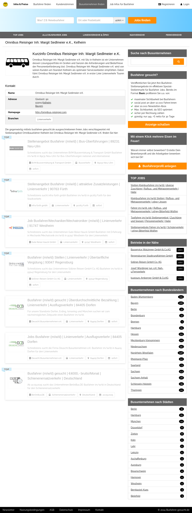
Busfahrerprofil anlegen (157, 166)
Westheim (157, 483)
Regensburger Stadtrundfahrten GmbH (157, 256)
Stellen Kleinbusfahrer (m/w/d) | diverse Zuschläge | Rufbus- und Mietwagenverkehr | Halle (155, 188)
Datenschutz (66, 510)
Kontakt (99, 510)
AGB (52, 510)
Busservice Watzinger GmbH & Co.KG (157, 249)
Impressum (84, 510)
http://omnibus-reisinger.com (51, 112)
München (157, 421)
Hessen (157, 334)
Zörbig (157, 434)
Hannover (157, 477)
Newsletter (8, 510)
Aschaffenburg (157, 458)
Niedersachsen (157, 346)
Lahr (157, 446)
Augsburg (157, 465)
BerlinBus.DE (37, 395)
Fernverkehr (174, 35)
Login (184, 4)
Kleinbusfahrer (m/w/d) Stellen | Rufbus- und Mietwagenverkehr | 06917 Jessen (155, 200)
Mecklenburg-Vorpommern (157, 340)
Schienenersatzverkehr (62, 395)
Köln (157, 440)
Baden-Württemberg (157, 297)
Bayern (39, 106)
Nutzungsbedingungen (32, 510)
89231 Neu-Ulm (104, 163)
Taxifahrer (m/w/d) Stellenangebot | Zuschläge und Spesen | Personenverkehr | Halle (156, 219)
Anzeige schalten (157, 124)
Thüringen (157, 390)
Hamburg (157, 328)
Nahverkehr (137, 35)
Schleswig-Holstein (157, 384)
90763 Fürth (81, 205)
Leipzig (157, 452)
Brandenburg (157, 315)
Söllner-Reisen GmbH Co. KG (44, 279)
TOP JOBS (18, 35)
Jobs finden (142, 20)
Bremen (157, 322)
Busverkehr (82, 163)
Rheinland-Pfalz (157, 359)
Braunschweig (157, 471)
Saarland (157, 365)
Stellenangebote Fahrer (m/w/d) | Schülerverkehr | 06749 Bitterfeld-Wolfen (157, 229)
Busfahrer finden (42, 4)
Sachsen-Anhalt (157, 377)
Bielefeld (157, 496)
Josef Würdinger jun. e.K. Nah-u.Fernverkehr (157, 270)
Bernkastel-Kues (157, 490)
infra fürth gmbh (38, 205)
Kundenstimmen (65, 4)
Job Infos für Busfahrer (122, 4)
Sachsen (157, 371)
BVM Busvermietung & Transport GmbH (50, 163)
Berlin (157, 309)
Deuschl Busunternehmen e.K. (45, 321)
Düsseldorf (157, 427)
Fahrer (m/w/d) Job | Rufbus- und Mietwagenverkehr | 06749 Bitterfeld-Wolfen (154, 210)
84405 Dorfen (96, 321)
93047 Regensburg (97, 279)
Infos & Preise (20, 4)
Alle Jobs (54, 35)
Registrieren (166, 4)
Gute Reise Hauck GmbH (42, 242)
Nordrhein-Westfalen (157, 353)
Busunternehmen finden (91, 4)
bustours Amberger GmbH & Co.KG (157, 278)
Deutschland (87, 395)
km (119, 20)
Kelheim (46, 102)
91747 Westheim (91, 242)
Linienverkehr (96, 35)
